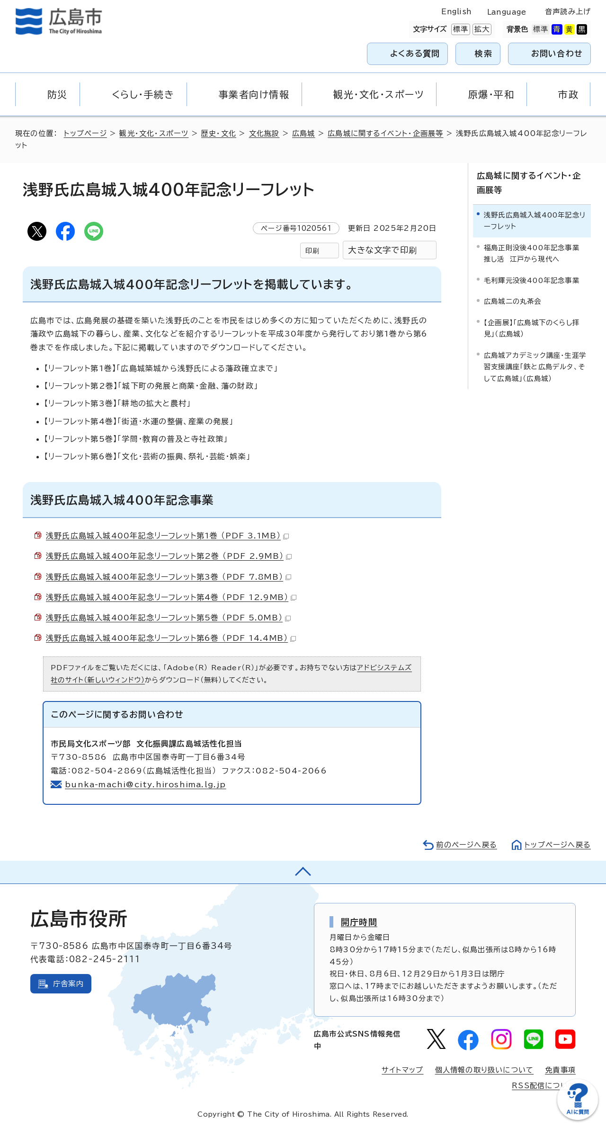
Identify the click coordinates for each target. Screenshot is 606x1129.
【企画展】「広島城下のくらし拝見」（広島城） (531, 328)
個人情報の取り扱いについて (484, 1070)
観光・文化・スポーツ (153, 133)
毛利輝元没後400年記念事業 (531, 280)
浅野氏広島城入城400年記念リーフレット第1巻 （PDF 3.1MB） (167, 535)
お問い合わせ (557, 53)
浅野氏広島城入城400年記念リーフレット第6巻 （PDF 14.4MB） (171, 638)
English (456, 11)
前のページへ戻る (466, 844)
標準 (459, 29)
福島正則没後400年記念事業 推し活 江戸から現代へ (534, 253)
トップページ (85, 133)
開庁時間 (359, 922)
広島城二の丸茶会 (513, 301)
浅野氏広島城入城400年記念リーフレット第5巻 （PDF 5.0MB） (168, 617)
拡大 (481, 29)
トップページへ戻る (558, 844)
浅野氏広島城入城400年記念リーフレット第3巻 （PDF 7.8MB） (168, 577)
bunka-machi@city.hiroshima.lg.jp (145, 784)
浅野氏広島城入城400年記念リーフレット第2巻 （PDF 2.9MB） (169, 556)
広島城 (303, 133)
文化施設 (264, 133)
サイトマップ (402, 1070)
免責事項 (560, 1070)
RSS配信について (544, 1085)
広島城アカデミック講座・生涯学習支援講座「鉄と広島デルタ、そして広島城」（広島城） (535, 367)
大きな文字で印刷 (382, 250)
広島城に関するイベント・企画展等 (385, 133)
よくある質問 (415, 53)
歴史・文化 (218, 133)
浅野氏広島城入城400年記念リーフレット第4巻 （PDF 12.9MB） (171, 597)
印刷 (312, 250)
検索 (483, 53)
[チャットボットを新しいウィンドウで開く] (577, 1117)
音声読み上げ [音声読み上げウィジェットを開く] (568, 11)
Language (506, 12)
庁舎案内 (68, 983)
